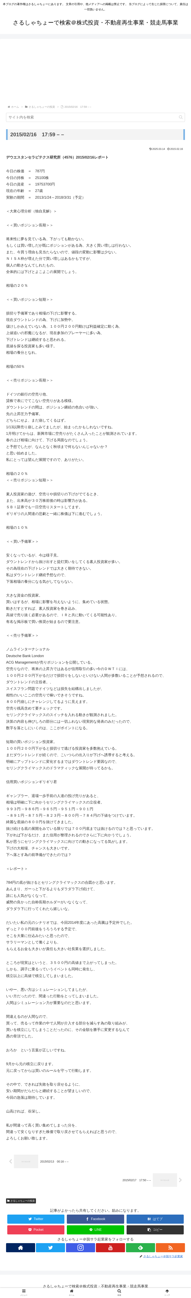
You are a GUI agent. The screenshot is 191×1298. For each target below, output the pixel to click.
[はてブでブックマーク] (155, 1218)
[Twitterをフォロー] (50, 1247)
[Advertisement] (95, 74)
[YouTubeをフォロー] (110, 1247)
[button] (180, 117)
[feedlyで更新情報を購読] (140, 1247)
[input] (95, 117)
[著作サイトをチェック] (20, 1247)
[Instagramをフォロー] (80, 1247)
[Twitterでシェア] (36, 1218)
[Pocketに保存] (36, 1229)
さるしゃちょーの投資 (21, 1200)
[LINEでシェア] (95, 1229)
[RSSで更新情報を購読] (170, 1247)
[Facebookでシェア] (95, 1218)
